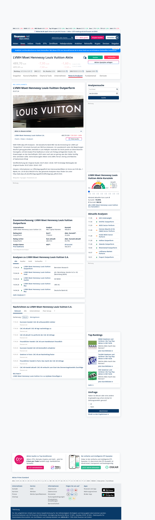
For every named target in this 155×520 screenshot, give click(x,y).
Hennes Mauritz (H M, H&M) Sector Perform (107, 230)
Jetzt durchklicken (105, 351)
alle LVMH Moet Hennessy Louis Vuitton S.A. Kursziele (103, 206)
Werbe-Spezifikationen (38, 494)
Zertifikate (53, 44)
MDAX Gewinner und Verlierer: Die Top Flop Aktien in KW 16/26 (106, 341)
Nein (92, 407)
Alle (13, 481)
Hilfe (31, 489)
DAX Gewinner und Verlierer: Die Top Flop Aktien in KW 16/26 (106, 372)
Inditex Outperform (106, 241)
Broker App (88, 494)
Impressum (52, 489)
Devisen (106, 44)
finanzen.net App (90, 489)
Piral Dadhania (18, 247)
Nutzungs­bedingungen (56, 497)
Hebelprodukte (66, 44)
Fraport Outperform (106, 257)
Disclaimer (52, 494)
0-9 (17, 481)
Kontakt (15, 489)
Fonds (38, 44)
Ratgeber (115, 44)
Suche (103, 98)
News (23, 44)
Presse (14, 494)
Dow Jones (101, 481)
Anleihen (78, 44)
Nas (67, 28)
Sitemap (15, 497)
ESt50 (25, 28)
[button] (82, 37)
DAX (14, 28)
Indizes (30, 44)
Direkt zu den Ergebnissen (98, 414)
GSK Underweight (105, 218)
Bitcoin (79, 28)
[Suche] (72, 37)
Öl (101, 28)
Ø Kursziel (68, 245)
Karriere (15, 492)
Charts (17, 139)
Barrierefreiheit (53, 504)
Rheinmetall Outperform (108, 248)
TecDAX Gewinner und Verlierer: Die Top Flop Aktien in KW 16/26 (106, 357)
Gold (111, 28)
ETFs (45, 44)
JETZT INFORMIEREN (35, 468)
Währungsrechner (90, 492)
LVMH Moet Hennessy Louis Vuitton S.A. (29, 136)
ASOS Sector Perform (106, 226)
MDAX (93, 481)
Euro (90, 28)
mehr (90, 385)
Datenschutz (52, 492)
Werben (33, 492)
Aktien (15, 44)
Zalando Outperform (106, 244)
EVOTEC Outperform (106, 222)
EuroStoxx (109, 481)
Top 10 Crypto (53, 28)
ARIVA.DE (64, 517)
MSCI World (38, 28)
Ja (91, 404)
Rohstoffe (88, 44)
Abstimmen (103, 411)
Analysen (30, 139)
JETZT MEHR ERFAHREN (90, 468)
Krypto (97, 44)
